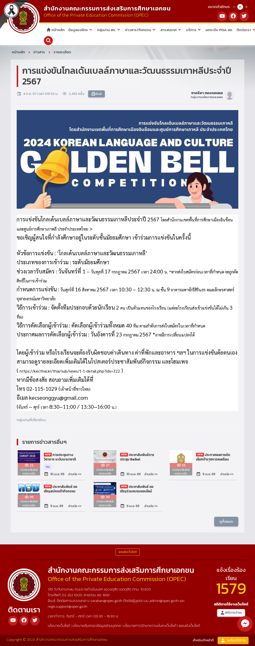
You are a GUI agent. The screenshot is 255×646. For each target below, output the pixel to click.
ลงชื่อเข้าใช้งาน (233, 640)
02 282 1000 (72, 595)
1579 (231, 588)
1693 (106, 595)
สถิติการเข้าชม (231, 612)
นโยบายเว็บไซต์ (59, 625)
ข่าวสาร (39, 52)
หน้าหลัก (55, 30)
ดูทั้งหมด (226, 521)
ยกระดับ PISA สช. (219, 30)
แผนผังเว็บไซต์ (189, 625)
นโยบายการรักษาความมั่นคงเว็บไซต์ (149, 625)
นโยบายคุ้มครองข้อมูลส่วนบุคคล (96, 625)
